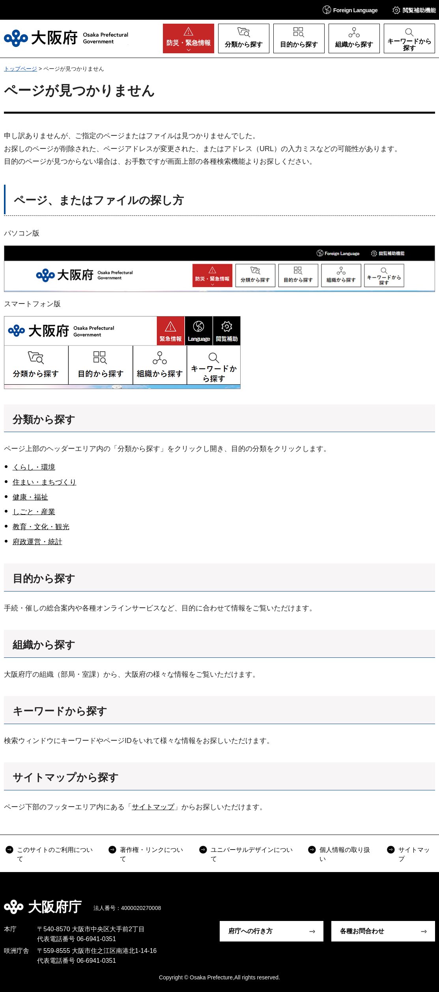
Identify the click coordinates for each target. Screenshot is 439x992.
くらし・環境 (34, 467)
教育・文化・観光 (41, 527)
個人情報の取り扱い (344, 854)
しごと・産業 (34, 512)
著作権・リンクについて (151, 854)
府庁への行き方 (250, 931)
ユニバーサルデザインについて (252, 854)
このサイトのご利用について (55, 854)
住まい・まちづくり (45, 482)
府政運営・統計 (37, 542)
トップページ (20, 69)
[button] (350, 10)
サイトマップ (153, 807)
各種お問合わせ (362, 931)
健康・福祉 (30, 497)
